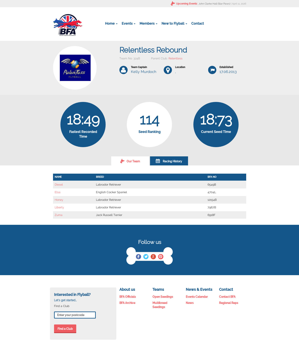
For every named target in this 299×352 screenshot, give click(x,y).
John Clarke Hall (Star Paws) (214, 3)
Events (128, 23)
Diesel (59, 184)
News (190, 303)
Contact (197, 23)
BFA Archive (127, 303)
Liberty (59, 207)
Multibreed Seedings (159, 305)
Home (111, 23)
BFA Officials (127, 296)
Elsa (57, 192)
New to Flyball (174, 23)
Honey (59, 199)
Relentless (175, 58)
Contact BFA (227, 296)
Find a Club (65, 328)
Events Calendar (197, 296)
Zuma (58, 215)
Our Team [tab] (130, 161)
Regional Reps (228, 303)
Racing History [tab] (169, 161)
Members (148, 23)
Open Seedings (162, 296)
